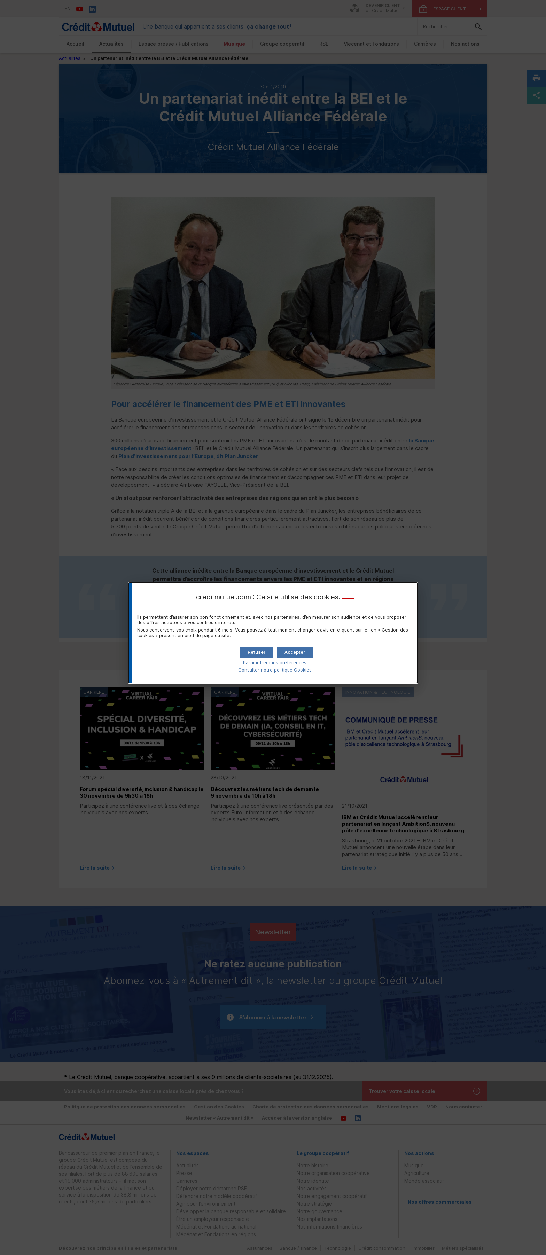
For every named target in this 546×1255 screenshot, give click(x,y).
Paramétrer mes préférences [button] (274, 662)
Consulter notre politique (275, 670)
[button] (295, 652)
